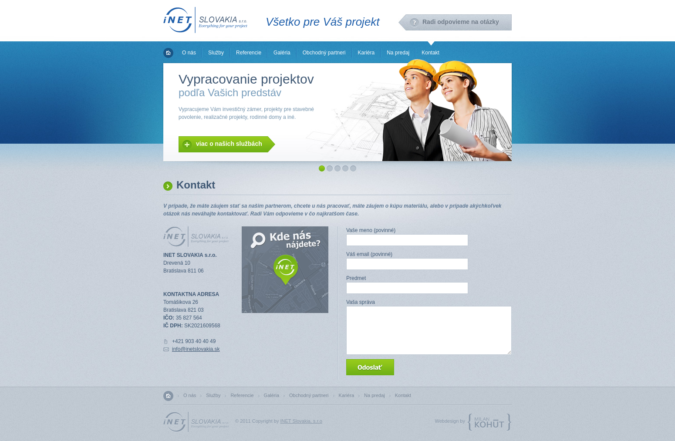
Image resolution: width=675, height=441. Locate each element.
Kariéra (366, 53)
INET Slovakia (205, 20)
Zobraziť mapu (286, 271)
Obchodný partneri (324, 53)
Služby (216, 53)
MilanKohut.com (489, 422)
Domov (168, 53)
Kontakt (430, 53)
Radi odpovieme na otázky (460, 21)
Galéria (281, 53)
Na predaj (398, 53)
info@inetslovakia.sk (196, 349)
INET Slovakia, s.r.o (301, 421)
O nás (189, 53)
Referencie (248, 53)
